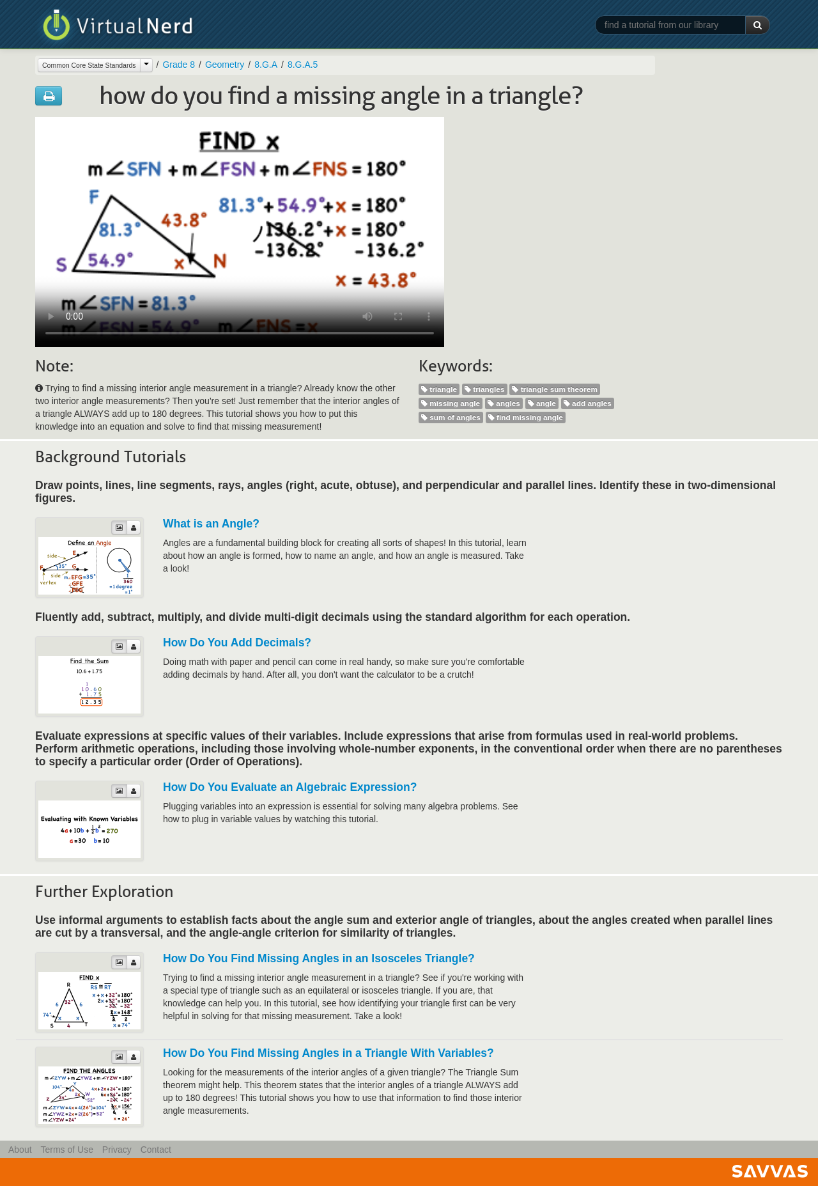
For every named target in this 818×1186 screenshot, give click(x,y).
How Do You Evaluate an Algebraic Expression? (290, 787)
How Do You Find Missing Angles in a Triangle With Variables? (328, 1053)
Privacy (117, 1149)
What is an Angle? (211, 523)
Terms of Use (66, 1149)
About (20, 1149)
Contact (156, 1149)
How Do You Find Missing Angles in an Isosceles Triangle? (319, 958)
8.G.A (265, 64)
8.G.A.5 (303, 64)
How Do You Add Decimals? (237, 642)
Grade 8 (178, 64)
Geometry (224, 64)
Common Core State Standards (89, 65)
